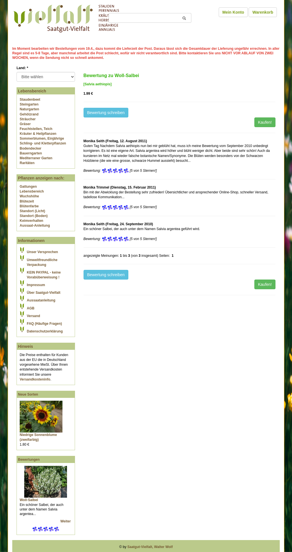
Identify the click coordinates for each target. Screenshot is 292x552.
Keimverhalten (31, 221)
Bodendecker (30, 148)
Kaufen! (265, 122)
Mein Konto (233, 12)
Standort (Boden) (34, 216)
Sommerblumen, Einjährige (42, 138)
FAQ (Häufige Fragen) (44, 324)
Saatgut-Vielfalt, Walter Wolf (150, 547)
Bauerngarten (31, 153)
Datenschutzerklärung (45, 331)
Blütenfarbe (29, 206)
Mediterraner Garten (36, 158)
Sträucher (28, 119)
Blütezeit (27, 201)
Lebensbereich (32, 191)
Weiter (66, 521)
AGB (31, 308)
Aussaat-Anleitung (35, 226)
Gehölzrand (29, 114)
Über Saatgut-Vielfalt (43, 293)
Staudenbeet (30, 100)
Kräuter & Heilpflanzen (38, 134)
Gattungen (28, 187)
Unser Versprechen (42, 252)
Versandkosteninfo (35, 379)
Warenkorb (262, 12)
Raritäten (27, 163)
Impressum (36, 285)
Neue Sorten (28, 394)
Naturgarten (29, 109)
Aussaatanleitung (41, 300)
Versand (33, 316)
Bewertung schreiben (106, 112)
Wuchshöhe (29, 196)
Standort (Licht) (32, 211)
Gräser (25, 124)
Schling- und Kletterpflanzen (43, 143)
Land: (22, 68)
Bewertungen (29, 460)
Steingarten (29, 104)
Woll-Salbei (29, 500)
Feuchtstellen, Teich (36, 129)
